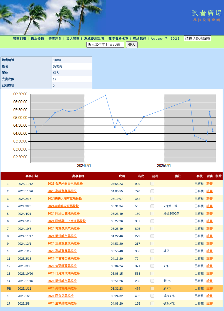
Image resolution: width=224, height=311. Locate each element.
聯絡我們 (139, 38)
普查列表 (19, 38)
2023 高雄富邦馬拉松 (62, 191)
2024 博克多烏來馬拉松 (64, 228)
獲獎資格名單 (119, 38)
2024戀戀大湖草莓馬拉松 (65, 198)
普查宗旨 (55, 38)
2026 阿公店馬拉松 (61, 295)
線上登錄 (37, 38)
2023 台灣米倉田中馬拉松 (65, 183)
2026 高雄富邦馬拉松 (62, 288)
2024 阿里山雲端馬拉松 (64, 213)
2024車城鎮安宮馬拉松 (63, 206)
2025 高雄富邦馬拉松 (62, 251)
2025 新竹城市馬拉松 (62, 280)
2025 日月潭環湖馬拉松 (64, 273)
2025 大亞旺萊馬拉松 (62, 265)
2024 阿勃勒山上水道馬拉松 (67, 221)
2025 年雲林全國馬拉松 (64, 258)
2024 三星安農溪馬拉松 (64, 243)
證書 (210, 183)
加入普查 (73, 38)
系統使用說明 (94, 38)
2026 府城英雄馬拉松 (62, 303)
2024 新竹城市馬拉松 (62, 236)
